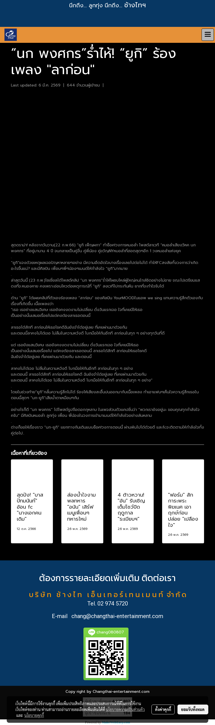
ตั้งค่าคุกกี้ (163, 709)
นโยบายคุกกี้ (34, 715)
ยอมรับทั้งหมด (193, 709)
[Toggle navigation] (208, 35)
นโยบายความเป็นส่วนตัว (125, 709)
